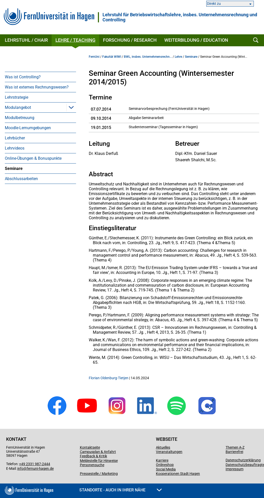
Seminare (14, 168)
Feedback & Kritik (93, 456)
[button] (71, 107)
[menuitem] (40, 77)
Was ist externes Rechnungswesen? (37, 87)
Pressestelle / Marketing (99, 474)
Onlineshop (165, 465)
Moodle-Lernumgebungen (28, 127)
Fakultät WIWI (111, 56)
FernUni (94, 56)
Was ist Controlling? (23, 77)
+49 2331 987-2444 (34, 464)
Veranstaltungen (169, 452)
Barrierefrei (234, 452)
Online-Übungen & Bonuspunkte (33, 158)
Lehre (178, 56)
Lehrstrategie (16, 97)
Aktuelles (163, 447)
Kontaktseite (90, 447)
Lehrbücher (15, 138)
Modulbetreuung (19, 117)
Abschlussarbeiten (21, 178)
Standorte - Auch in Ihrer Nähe (120, 490)
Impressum (234, 469)
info (20, 468)
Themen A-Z (235, 447)
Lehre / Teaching (75, 40)
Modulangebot (18, 107)
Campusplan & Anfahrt (98, 452)
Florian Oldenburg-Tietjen (108, 378)
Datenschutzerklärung (243, 460)
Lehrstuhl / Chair (26, 40)
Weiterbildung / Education (196, 40)
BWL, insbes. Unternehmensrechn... (148, 56)
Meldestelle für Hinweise (99, 461)
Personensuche (92, 465)
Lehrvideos (14, 148)
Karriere (162, 460)
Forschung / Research (130, 40)
